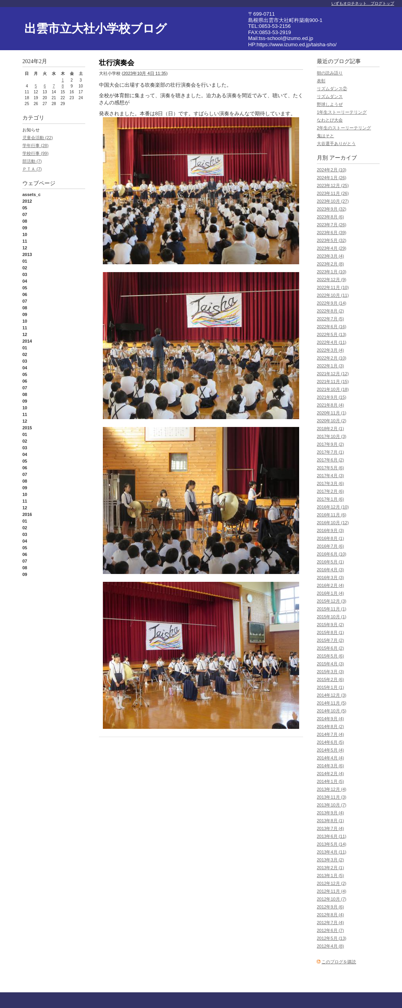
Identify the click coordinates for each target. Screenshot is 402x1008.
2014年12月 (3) (331, 695)
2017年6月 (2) (330, 460)
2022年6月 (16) (331, 326)
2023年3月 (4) (330, 256)
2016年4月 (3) (330, 569)
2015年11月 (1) (331, 609)
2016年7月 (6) (330, 546)
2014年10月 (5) (331, 710)
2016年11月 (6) (331, 514)
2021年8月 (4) (330, 405)
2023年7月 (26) (331, 224)
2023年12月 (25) (333, 185)
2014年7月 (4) (330, 734)
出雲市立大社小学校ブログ (95, 28)
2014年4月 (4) (330, 758)
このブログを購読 (339, 961)
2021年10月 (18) (333, 389)
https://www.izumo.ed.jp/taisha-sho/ (297, 44)
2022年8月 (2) (330, 311)
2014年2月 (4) (330, 773)
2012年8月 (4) (330, 914)
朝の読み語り (330, 73)
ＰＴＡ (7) (32, 169)
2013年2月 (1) (330, 867)
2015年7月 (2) (330, 640)
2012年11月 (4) (331, 891)
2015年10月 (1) (331, 616)
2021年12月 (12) (333, 373)
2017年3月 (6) (330, 483)
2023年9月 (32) (331, 209)
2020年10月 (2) (331, 420)
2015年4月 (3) (330, 663)
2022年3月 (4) (330, 350)
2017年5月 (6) (330, 467)
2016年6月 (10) (331, 554)
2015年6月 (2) (330, 648)
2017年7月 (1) (330, 452)
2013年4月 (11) (331, 852)
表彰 (321, 80)
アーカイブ (343, 158)
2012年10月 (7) (331, 899)
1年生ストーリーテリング (342, 112)
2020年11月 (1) (331, 412)
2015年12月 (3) (331, 601)
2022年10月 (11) (333, 295)
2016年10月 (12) (333, 522)
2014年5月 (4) (330, 750)
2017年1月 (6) (330, 499)
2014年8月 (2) (330, 726)
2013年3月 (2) (330, 859)
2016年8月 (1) (330, 538)
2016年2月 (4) (330, 585)
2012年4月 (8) (330, 946)
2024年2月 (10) (331, 169)
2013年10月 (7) (331, 805)
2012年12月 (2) (331, 883)
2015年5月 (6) (330, 656)
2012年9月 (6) (330, 906)
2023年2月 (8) (330, 264)
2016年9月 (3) (330, 530)
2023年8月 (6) (330, 216)
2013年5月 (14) (331, 844)
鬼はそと (325, 135)
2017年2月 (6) (330, 491)
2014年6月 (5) (330, 742)
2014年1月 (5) (330, 781)
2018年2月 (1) (330, 428)
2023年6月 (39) (331, 232)
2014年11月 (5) (331, 703)
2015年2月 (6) (330, 679)
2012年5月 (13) (331, 938)
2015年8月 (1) (330, 632)
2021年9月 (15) (331, 397)
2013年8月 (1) (330, 820)
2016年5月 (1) (330, 561)
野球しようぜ (330, 104)
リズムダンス (330, 96)
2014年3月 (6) (330, 765)
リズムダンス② (332, 88)
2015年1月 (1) (330, 687)
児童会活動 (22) (37, 137)
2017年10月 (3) (331, 436)
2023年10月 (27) (333, 201)
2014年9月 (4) (330, 718)
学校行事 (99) (35, 153)
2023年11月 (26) (333, 193)
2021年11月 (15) (333, 381)
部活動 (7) (32, 161)
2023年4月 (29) (331, 248)
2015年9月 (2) (330, 624)
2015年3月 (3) (330, 671)
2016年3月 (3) (330, 577)
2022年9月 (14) (331, 303)
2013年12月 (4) (331, 789)
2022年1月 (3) (330, 365)
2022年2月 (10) (331, 358)
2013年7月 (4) (330, 828)
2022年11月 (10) (333, 287)
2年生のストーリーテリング (344, 127)
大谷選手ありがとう (336, 143)
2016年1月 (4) (330, 593)
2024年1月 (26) (331, 177)
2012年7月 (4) (330, 922)
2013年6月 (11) (331, 836)
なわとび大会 (330, 120)
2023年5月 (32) (331, 240)
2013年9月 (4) (330, 812)
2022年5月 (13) (331, 334)
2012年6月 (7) (330, 930)
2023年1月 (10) (331, 271)
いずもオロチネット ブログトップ (362, 3)
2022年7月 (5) (330, 318)
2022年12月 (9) (331, 279)
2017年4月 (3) (330, 475)
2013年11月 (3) (331, 797)
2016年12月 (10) (333, 507)
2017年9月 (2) (330, 444)
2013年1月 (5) (330, 875)
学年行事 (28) (35, 145)
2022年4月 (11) (331, 342)
